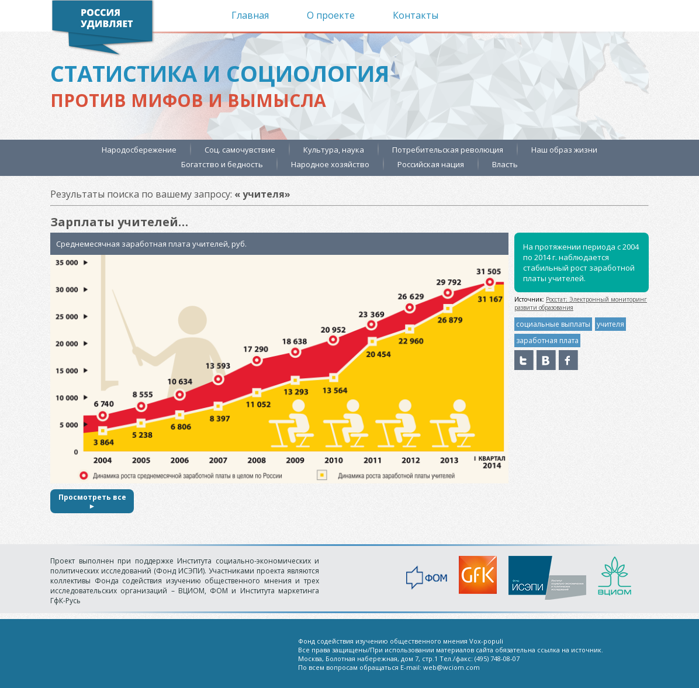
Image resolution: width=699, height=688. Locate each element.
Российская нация (430, 164)
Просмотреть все (92, 501)
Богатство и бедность (222, 164)
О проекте (331, 15)
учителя (610, 324)
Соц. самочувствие (240, 149)
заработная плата (547, 340)
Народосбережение (139, 149)
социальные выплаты (553, 324)
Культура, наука (333, 149)
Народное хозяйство (330, 164)
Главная (250, 15)
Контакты (415, 15)
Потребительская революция (447, 149)
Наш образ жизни (564, 149)
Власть (505, 164)
